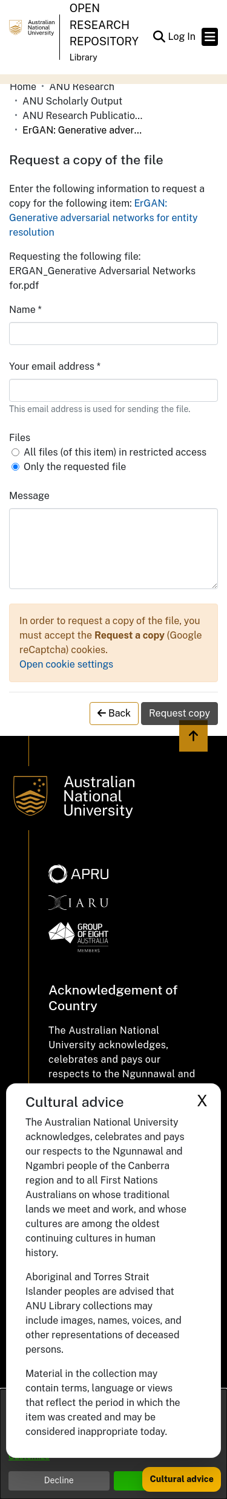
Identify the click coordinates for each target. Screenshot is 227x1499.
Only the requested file (75, 466)
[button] (158, 37)
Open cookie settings (66, 664)
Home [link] (23, 86)
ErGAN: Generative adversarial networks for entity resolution (103, 218)
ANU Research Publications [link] (82, 115)
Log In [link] (182, 36)
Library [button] (83, 57)
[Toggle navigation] (210, 37)
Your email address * (54, 366)
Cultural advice (182, 1479)
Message (29, 495)
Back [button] (114, 713)
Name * (25, 309)
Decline (59, 1480)
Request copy (179, 713)
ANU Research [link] (81, 86)
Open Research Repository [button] (104, 25)
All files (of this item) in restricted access (115, 452)
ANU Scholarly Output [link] (72, 101)
